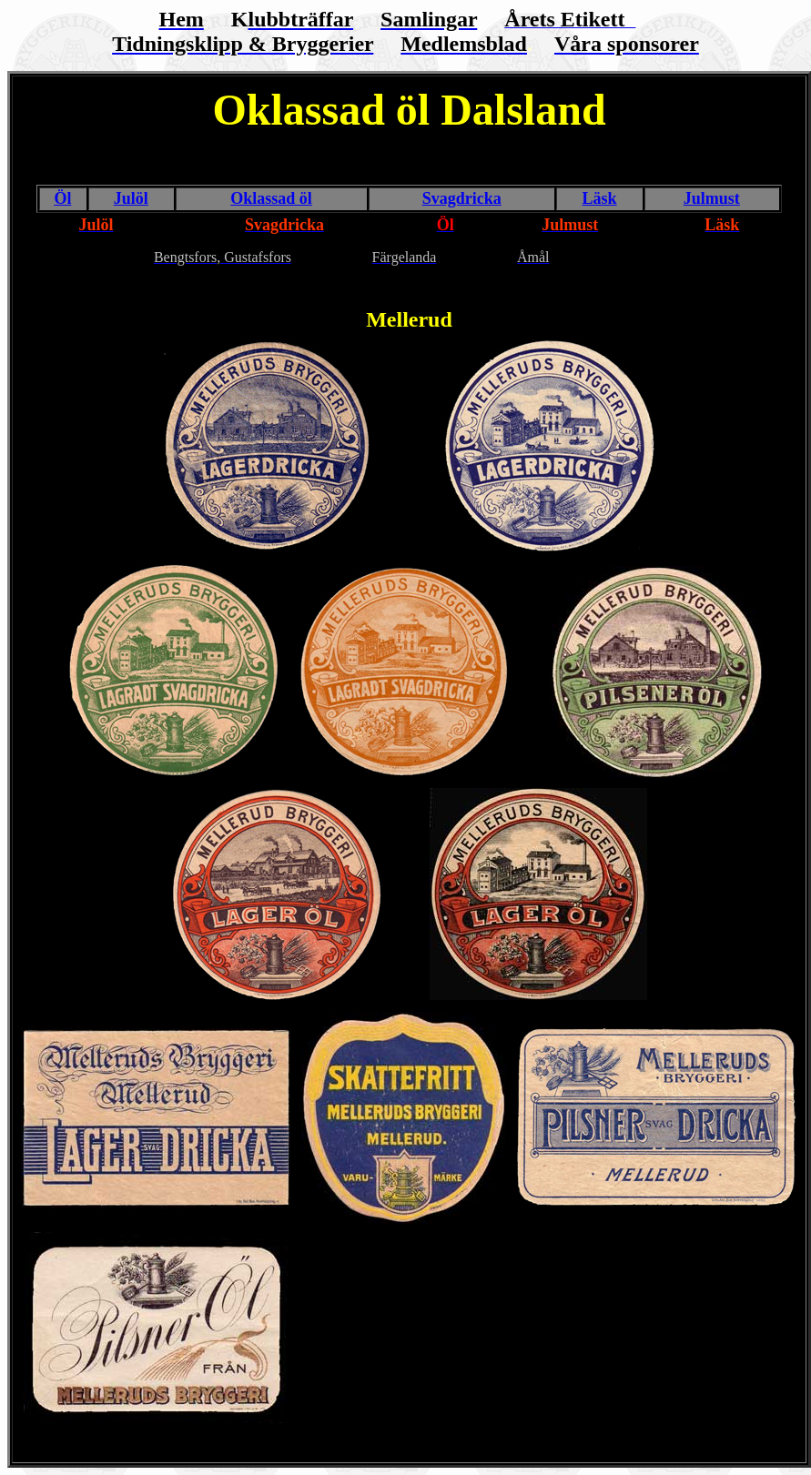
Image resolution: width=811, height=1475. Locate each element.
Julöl (131, 198)
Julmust (712, 198)
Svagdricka (462, 198)
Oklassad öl (271, 198)
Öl (62, 198)
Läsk (600, 198)
